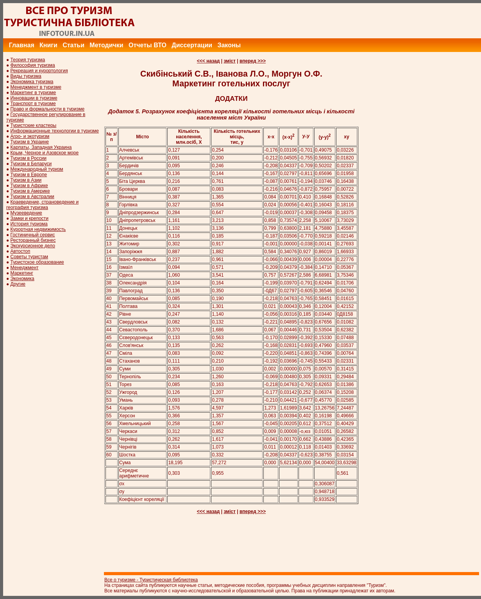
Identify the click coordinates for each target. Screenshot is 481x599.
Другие (18, 284)
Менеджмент (25, 267)
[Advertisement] (339, 20)
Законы (229, 45)
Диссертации (192, 45)
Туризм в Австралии (32, 196)
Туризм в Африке (29, 185)
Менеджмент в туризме (36, 87)
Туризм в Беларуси (31, 163)
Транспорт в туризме (33, 103)
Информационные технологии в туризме (55, 131)
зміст (229, 61)
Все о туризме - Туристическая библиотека (151, 580)
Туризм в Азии (26, 180)
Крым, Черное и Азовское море (45, 153)
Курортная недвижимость (38, 229)
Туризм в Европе (29, 174)
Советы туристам (29, 256)
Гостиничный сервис (33, 235)
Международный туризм (37, 169)
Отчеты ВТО (147, 45)
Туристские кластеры (34, 125)
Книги (48, 45)
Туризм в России (28, 158)
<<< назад (208, 61)
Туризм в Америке (30, 191)
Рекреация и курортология (39, 70)
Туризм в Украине (30, 142)
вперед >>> (253, 61)
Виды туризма (26, 76)
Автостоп (20, 251)
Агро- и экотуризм (30, 136)
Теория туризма (28, 60)
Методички (106, 45)
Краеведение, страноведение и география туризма (42, 204)
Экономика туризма (32, 81)
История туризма (29, 224)
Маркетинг (22, 273)
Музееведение (26, 213)
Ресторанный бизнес (33, 240)
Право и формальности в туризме (48, 109)
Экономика (22, 278)
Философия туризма (33, 65)
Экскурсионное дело (33, 246)
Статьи (73, 45)
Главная (21, 45)
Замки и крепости (29, 218)
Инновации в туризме (34, 98)
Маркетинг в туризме (33, 92)
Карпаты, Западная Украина (41, 147)
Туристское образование (37, 262)
